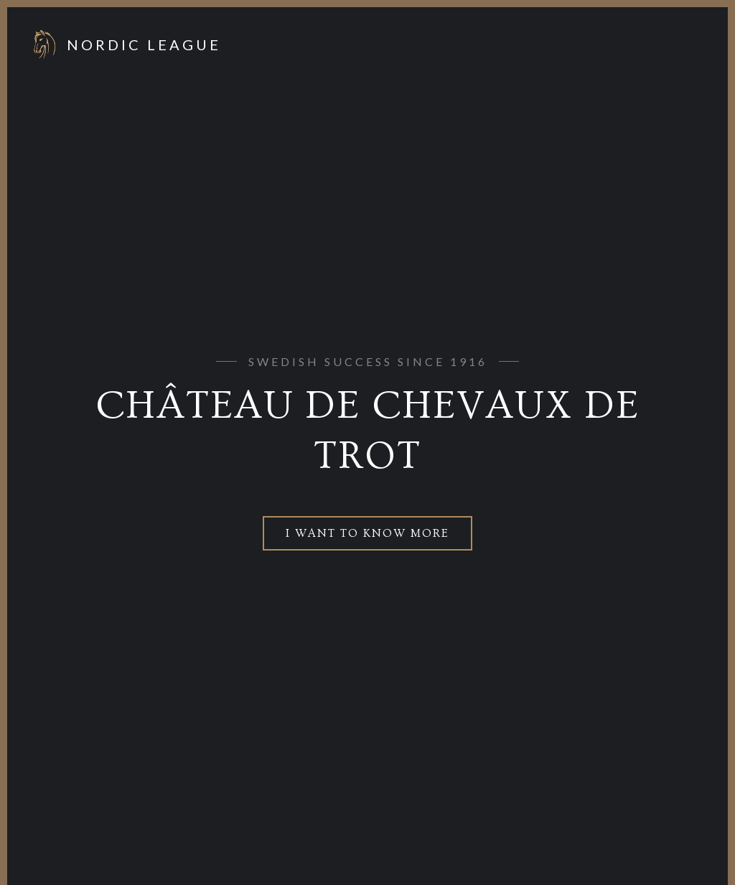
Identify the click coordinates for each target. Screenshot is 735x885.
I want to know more (367, 533)
